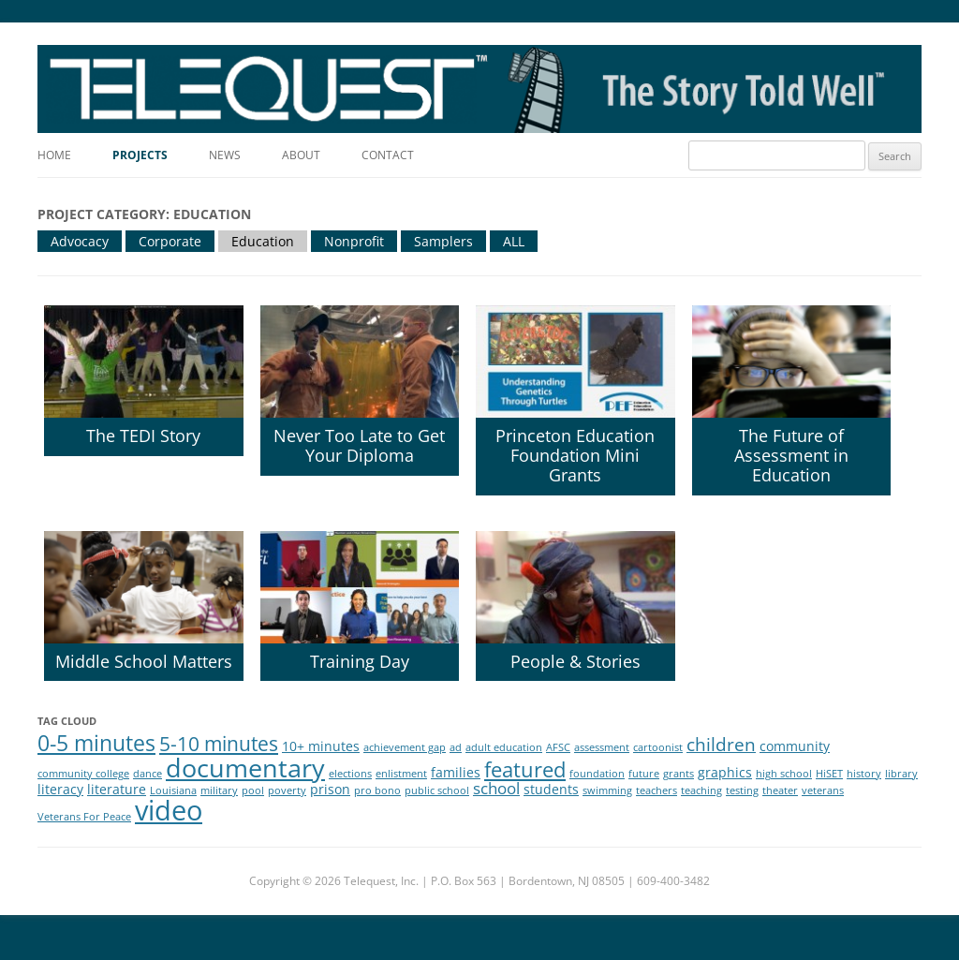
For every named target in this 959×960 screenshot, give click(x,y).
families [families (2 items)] (455, 772)
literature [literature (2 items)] (116, 789)
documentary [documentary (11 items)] (245, 767)
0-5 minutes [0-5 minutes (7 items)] (96, 743)
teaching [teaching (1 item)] (701, 790)
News (225, 155)
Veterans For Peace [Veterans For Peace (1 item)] (84, 816)
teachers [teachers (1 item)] (656, 790)
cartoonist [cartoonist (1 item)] (658, 747)
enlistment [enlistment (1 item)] (401, 773)
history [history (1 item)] (864, 773)
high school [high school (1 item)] (784, 773)
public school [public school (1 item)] (437, 790)
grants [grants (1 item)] (678, 773)
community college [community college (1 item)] (83, 773)
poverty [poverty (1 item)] (287, 790)
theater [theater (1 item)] (780, 790)
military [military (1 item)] (219, 790)
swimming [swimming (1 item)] (607, 790)
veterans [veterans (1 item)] (823, 790)
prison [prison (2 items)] (330, 789)
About (301, 155)
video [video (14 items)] (168, 810)
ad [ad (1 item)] (456, 747)
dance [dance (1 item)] (147, 773)
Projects (140, 155)
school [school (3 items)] (496, 788)
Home (54, 155)
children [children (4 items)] (721, 744)
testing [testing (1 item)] (742, 790)
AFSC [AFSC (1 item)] (558, 747)
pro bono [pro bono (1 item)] (377, 790)
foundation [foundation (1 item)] (597, 773)
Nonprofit (354, 241)
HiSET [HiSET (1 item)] (829, 773)
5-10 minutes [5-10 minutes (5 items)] (218, 744)
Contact (387, 155)
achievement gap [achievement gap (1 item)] (404, 747)
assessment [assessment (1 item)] (601, 747)
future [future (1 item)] (643, 773)
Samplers (443, 241)
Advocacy (80, 241)
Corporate (170, 241)
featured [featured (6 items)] (525, 769)
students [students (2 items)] (551, 789)
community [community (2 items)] (795, 746)
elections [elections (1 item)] (350, 773)
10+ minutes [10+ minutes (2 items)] (321, 746)
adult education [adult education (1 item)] (503, 747)
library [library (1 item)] (901, 773)
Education (262, 241)
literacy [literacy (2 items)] (60, 789)
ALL (513, 241)
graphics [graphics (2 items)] (725, 772)
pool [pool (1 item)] (253, 790)
